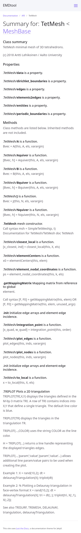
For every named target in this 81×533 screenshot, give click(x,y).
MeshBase (17, 31)
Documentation (10, 15)
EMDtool (9, 5)
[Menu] (76, 5)
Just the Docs (22, 528)
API (23, 15)
